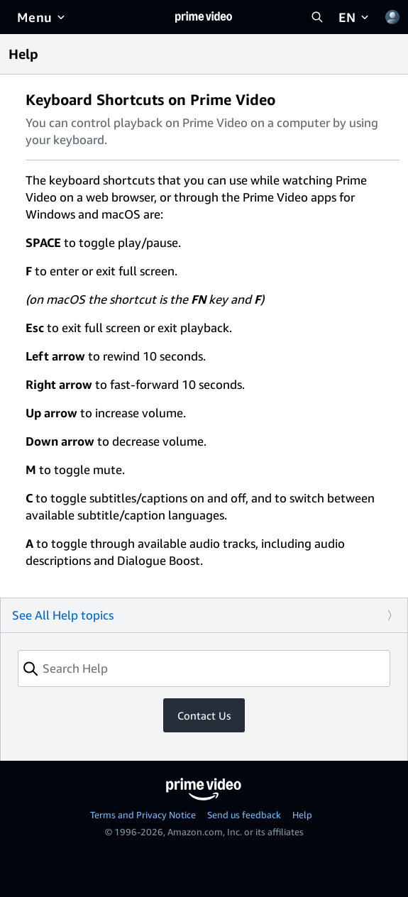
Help (302, 814)
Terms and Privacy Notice (143, 814)
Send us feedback (244, 814)
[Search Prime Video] (317, 17)
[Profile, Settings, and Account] (392, 17)
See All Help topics (63, 614)
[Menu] (42, 17)
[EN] (354, 17)
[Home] (203, 17)
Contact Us (204, 715)
